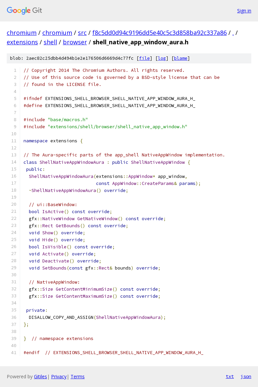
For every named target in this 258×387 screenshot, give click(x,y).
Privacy (59, 376)
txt (230, 376)
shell (50, 42)
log (162, 58)
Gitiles (40, 376)
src (82, 33)
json (246, 376)
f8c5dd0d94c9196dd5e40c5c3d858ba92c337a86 (159, 33)
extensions (22, 42)
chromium (22, 33)
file (144, 58)
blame (180, 58)
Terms (78, 376)
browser (75, 42)
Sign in (244, 10)
